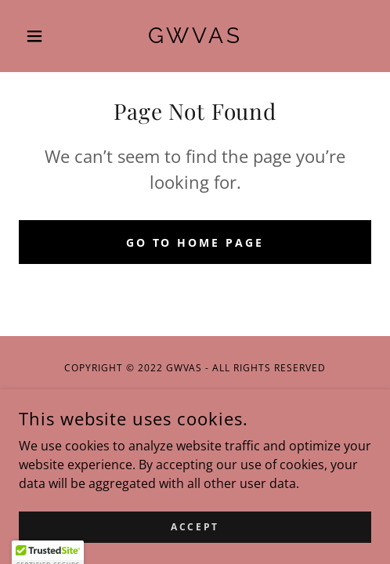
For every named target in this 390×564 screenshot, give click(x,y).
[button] (45, 36)
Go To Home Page (195, 242)
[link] (195, 36)
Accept (194, 526)
